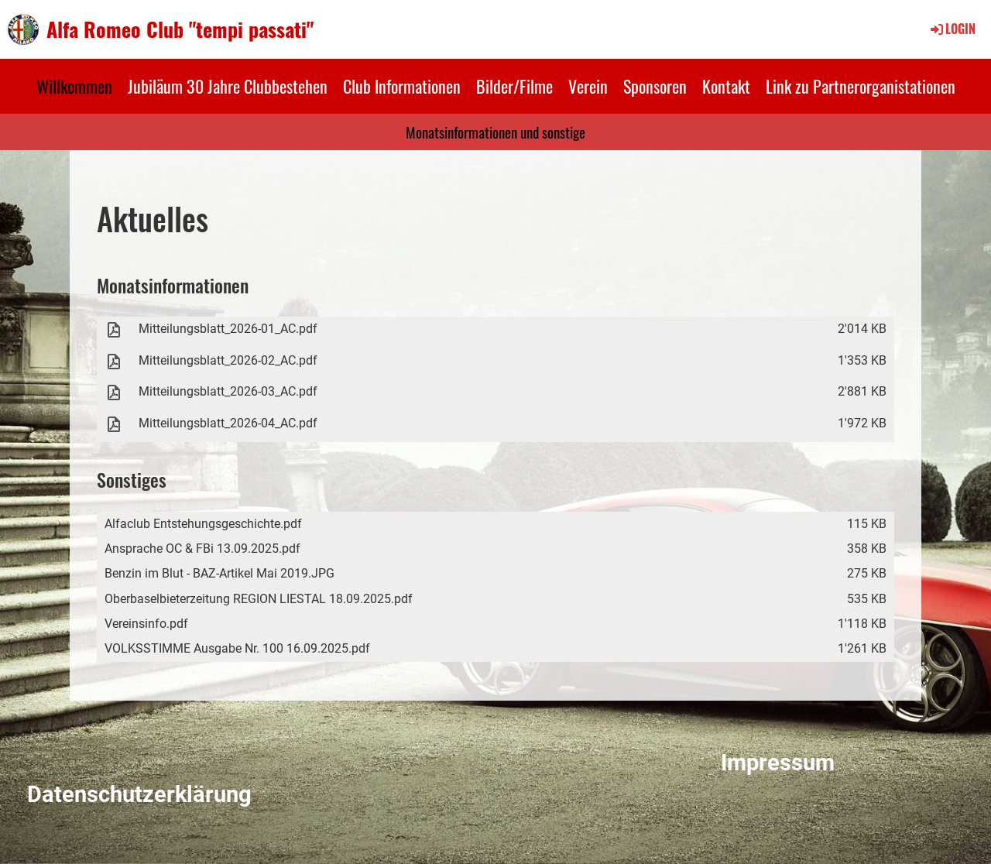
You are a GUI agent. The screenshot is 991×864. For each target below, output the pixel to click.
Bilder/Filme (514, 86)
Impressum (778, 762)
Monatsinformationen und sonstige (495, 131)
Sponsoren (655, 86)
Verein (588, 86)
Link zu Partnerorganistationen (860, 86)
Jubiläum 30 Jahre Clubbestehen (227, 86)
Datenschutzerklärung (139, 794)
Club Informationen (402, 86)
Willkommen (74, 86)
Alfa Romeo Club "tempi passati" (180, 29)
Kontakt (726, 86)
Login (952, 28)
